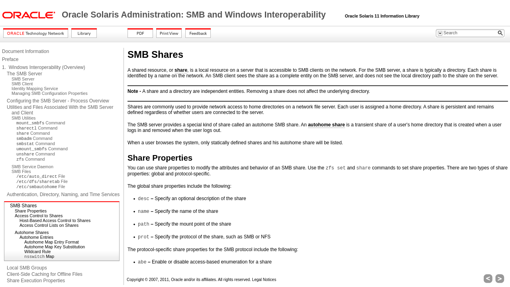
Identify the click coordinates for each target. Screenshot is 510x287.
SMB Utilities (23, 118)
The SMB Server (24, 74)
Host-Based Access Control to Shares (55, 220)
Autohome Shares (32, 232)
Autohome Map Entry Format (51, 242)
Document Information (25, 51)
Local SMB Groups (27, 268)
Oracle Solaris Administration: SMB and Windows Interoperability (195, 15)
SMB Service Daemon (32, 166)
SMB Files (21, 171)
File (40, 176)
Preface (10, 59)
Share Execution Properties (36, 280)
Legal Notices (264, 279)
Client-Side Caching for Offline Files (44, 274)
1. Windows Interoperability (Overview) (43, 67)
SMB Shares (23, 205)
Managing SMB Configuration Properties (50, 93)
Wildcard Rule (37, 251)
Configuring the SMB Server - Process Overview (58, 101)
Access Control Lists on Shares (49, 225)
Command (40, 122)
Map (39, 256)
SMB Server (23, 79)
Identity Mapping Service (35, 88)
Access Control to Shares (39, 215)
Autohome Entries (36, 237)
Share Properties (31, 210)
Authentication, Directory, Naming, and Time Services (63, 194)
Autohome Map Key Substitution (54, 246)
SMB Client (22, 83)
